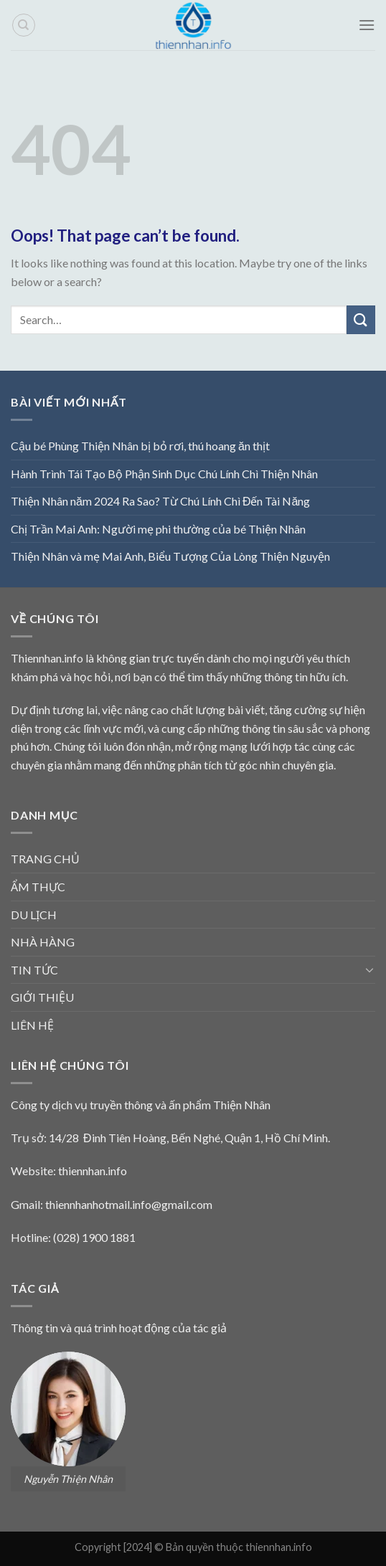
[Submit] (361, 319)
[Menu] (366, 24)
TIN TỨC (34, 970)
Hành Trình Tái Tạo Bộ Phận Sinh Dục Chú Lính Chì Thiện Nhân (164, 473)
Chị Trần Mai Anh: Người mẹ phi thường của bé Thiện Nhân (158, 529)
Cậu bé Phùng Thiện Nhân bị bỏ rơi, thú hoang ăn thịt (140, 445)
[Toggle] (369, 969)
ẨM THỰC (38, 886)
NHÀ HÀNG (43, 942)
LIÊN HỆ (32, 1025)
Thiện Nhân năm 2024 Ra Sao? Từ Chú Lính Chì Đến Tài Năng (160, 501)
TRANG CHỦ (45, 858)
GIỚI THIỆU (42, 997)
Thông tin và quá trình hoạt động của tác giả (119, 1327)
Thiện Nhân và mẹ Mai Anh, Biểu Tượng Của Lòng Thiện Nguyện (170, 556)
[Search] (23, 25)
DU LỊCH (34, 914)
